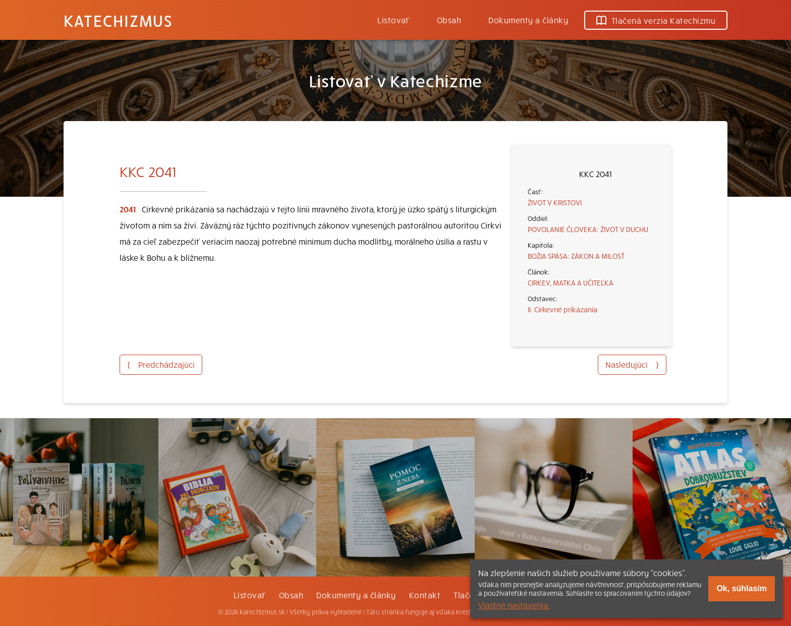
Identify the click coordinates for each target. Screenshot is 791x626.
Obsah (449, 20)
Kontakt (424, 595)
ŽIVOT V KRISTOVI (555, 202)
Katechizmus (118, 20)
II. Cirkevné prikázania (562, 309)
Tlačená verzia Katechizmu (655, 20)
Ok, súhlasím (741, 588)
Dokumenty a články (528, 20)
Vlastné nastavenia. (514, 605)
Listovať (393, 20)
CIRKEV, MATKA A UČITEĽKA (570, 282)
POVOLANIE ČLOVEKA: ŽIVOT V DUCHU (588, 229)
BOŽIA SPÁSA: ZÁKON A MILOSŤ (576, 255)
